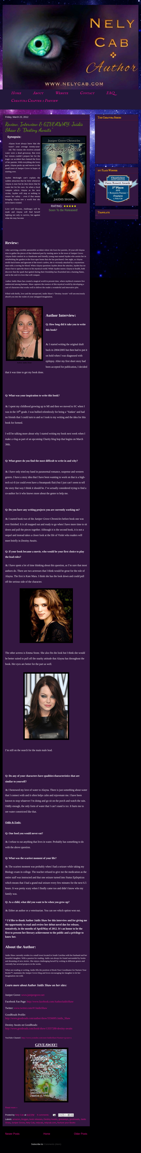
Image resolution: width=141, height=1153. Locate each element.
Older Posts (80, 1133)
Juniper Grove (18, 1122)
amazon (16, 1119)
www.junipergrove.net (33, 995)
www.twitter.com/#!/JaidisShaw (30, 1008)
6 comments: (43, 1115)
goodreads (74, 1119)
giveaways (63, 1119)
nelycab (39, 1122)
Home (16, 93)
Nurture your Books (66, 1122)
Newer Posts (12, 1133)
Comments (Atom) (52, 1144)
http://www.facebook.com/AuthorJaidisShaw (50, 1001)
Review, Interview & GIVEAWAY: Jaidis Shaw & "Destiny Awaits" (44, 127)
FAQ (110, 93)
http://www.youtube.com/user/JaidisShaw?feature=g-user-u (47, 1037)
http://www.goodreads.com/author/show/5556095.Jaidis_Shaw (37, 1018)
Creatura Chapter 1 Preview (34, 100)
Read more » (11, 1107)
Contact (87, 93)
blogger (24, 1119)
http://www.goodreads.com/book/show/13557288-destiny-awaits (38, 1028)
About (38, 93)
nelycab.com (50, 1122)
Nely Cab (30, 1122)
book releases (35, 1119)
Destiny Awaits (50, 1119)
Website (61, 93)
